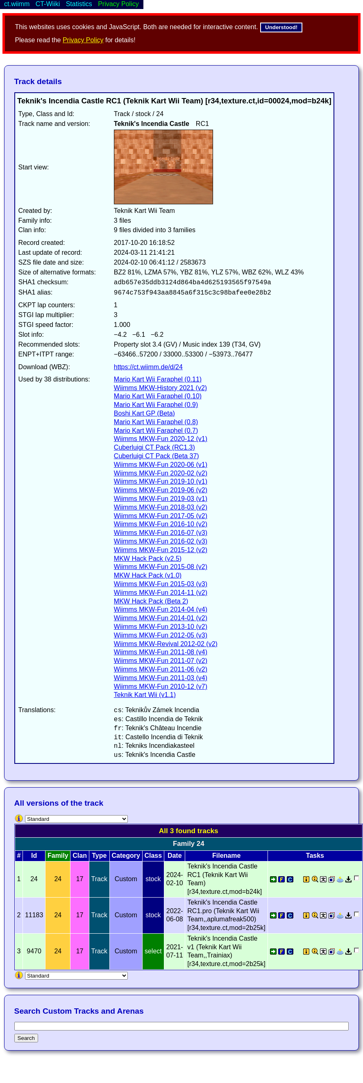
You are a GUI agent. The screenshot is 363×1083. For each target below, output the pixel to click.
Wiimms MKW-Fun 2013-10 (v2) (160, 626)
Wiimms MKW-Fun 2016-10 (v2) (160, 524)
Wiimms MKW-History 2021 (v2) (160, 387)
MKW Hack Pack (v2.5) (148, 558)
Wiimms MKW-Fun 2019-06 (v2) (160, 490)
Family (58, 855)
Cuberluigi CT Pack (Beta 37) (156, 455)
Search (26, 1038)
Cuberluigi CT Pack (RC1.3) (154, 447)
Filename (226, 855)
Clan (80, 855)
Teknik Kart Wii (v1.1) (145, 694)
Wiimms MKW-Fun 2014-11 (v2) (160, 592)
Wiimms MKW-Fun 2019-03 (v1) (160, 498)
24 (57, 878)
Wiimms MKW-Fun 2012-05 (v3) (160, 635)
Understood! (281, 27)
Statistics (79, 3)
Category (126, 855)
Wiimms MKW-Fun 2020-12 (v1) (160, 438)
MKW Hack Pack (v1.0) (148, 575)
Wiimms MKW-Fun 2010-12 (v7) (160, 686)
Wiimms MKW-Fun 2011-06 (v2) (160, 669)
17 (80, 878)
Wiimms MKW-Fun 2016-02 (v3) (160, 541)
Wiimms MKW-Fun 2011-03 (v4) (160, 677)
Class (153, 855)
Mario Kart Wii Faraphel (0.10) (158, 396)
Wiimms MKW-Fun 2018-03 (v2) (160, 507)
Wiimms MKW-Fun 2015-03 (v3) (160, 583)
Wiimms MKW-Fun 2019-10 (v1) (160, 481)
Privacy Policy (83, 40)
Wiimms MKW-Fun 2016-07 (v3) (160, 532)
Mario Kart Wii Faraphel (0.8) (156, 421)
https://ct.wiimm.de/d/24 (148, 366)
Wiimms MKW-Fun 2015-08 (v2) (160, 566)
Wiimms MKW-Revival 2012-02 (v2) (166, 643)
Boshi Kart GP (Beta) (144, 413)
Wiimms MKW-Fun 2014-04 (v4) (160, 609)
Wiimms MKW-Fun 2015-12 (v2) (160, 549)
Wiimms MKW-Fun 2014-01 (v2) (160, 618)
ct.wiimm (16, 3)
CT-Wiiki (48, 3)
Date (175, 855)
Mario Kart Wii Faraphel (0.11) (158, 379)
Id (34, 855)
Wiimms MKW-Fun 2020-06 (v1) (160, 464)
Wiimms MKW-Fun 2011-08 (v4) (160, 652)
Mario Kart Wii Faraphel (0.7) (156, 430)
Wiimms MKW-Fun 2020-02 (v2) (160, 473)
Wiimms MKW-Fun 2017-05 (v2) (160, 515)
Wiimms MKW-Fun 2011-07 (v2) (160, 660)
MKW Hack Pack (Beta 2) (151, 601)
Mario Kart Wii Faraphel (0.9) (156, 404)
